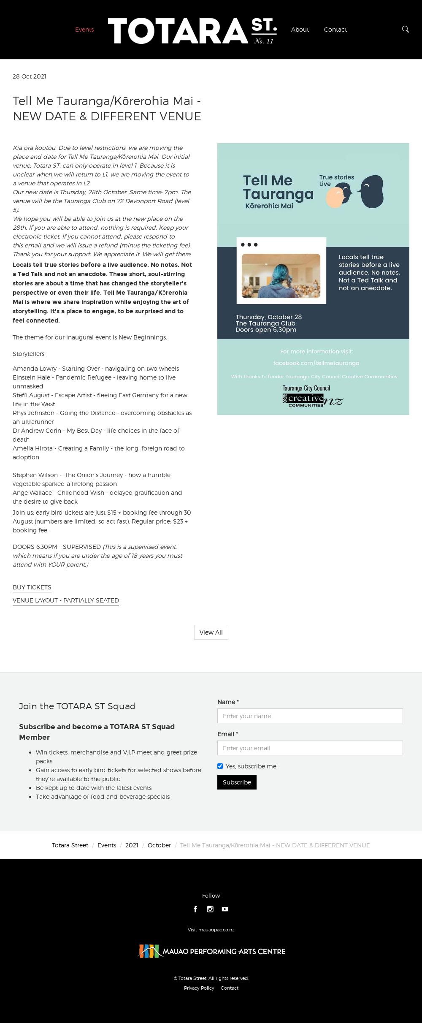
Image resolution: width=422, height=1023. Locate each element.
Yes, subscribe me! (247, 766)
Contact (335, 29)
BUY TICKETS (32, 587)
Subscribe (237, 782)
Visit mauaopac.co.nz (211, 930)
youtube (225, 909)
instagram (210, 909)
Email (225, 734)
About (300, 29)
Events (84, 29)
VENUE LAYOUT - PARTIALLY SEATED (66, 600)
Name (226, 702)
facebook (195, 909)
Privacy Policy (199, 988)
